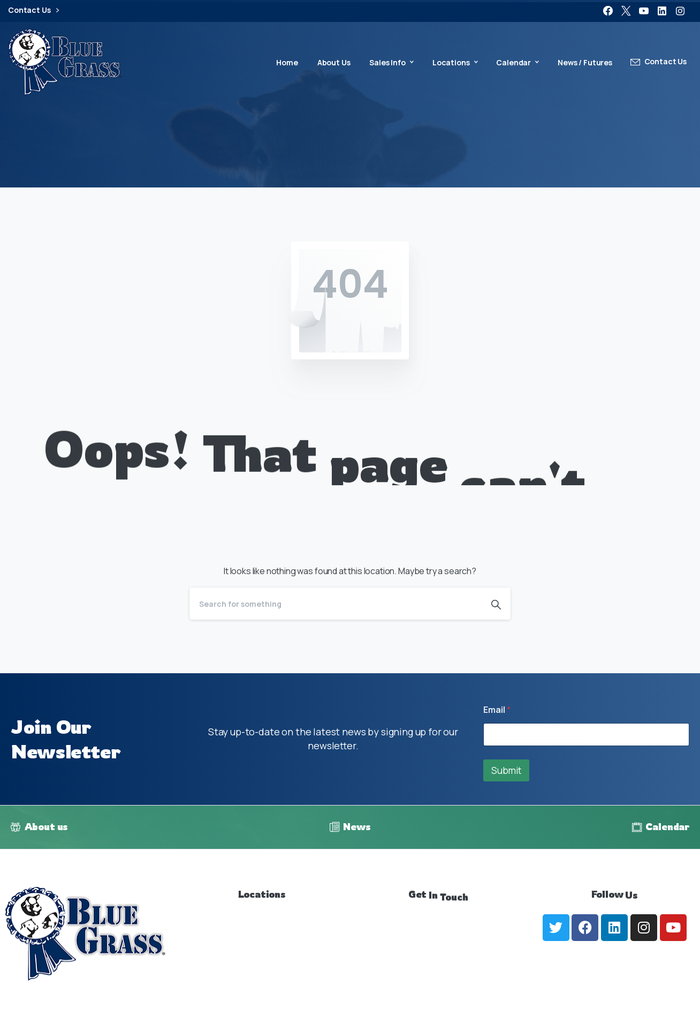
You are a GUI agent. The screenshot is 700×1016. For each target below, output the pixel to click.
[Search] (335, 604)
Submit (506, 770)
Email (497, 710)
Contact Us (33, 10)
